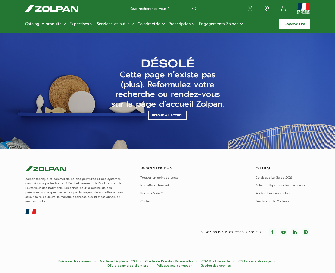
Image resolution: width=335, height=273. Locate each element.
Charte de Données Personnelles (169, 261)
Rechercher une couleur (273, 193)
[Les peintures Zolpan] (58, 8)
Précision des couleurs (75, 261)
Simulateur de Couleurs (272, 201)
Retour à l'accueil (167, 115)
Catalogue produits (43, 24)
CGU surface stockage (255, 261)
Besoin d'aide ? (151, 193)
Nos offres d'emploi (154, 185)
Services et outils (113, 24)
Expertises (79, 24)
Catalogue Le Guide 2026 (274, 177)
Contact (146, 201)
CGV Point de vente (216, 261)
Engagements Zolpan (219, 24)
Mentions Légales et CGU (119, 261)
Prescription (180, 24)
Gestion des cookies (216, 265)
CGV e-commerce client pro (128, 265)
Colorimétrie (148, 24)
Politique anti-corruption (175, 265)
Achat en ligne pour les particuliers (281, 185)
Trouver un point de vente (159, 177)
